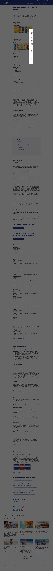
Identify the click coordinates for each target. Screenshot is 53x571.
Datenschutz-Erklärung (32, 51)
